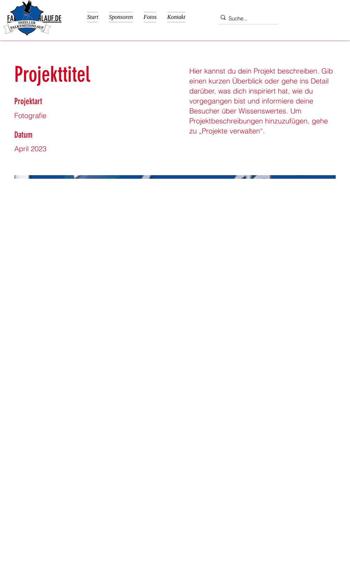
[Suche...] (246, 18)
